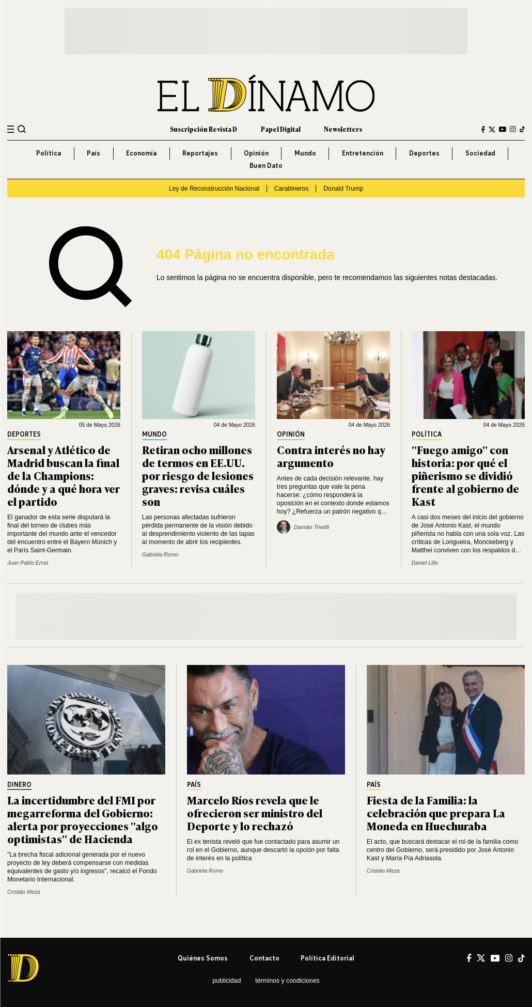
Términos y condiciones (287, 980)
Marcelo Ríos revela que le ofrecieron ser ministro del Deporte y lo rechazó (254, 812)
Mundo (305, 153)
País (93, 153)
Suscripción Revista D (203, 129)
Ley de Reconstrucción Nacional (214, 188)
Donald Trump (343, 188)
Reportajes (200, 153)
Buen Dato (266, 165)
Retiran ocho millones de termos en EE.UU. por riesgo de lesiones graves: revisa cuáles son (198, 475)
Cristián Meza (23, 892)
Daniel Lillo (425, 563)
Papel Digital (281, 129)
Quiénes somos (203, 958)
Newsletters (343, 129)
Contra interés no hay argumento (331, 455)
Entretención (362, 153)
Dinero (19, 785)
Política (48, 153)
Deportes (424, 153)
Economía (141, 153)
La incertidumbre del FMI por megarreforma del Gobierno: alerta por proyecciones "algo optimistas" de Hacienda (82, 819)
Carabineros (291, 188)
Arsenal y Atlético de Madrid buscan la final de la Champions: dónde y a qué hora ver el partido (63, 475)
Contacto (264, 958)
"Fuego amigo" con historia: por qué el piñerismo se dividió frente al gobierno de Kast (465, 475)
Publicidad (226, 980)
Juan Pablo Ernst (27, 563)
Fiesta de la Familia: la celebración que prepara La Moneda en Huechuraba (436, 812)
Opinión (256, 153)
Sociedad (480, 153)
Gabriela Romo (160, 554)
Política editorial (327, 958)
